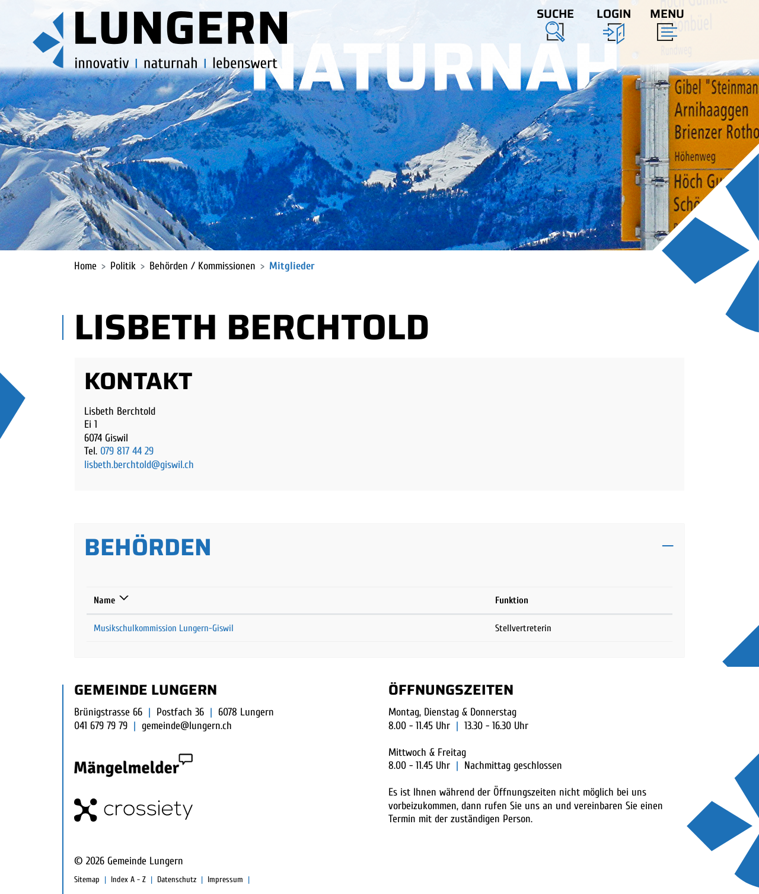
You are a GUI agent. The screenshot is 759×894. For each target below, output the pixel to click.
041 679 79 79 (100, 726)
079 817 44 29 (127, 451)
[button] (555, 23)
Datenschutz (176, 879)
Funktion (511, 600)
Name (104, 600)
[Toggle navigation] (663, 22)
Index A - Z (128, 879)
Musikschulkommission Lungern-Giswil (164, 628)
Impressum (225, 879)
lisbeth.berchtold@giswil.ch (139, 465)
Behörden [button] (148, 547)
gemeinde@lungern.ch (187, 726)
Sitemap (87, 879)
